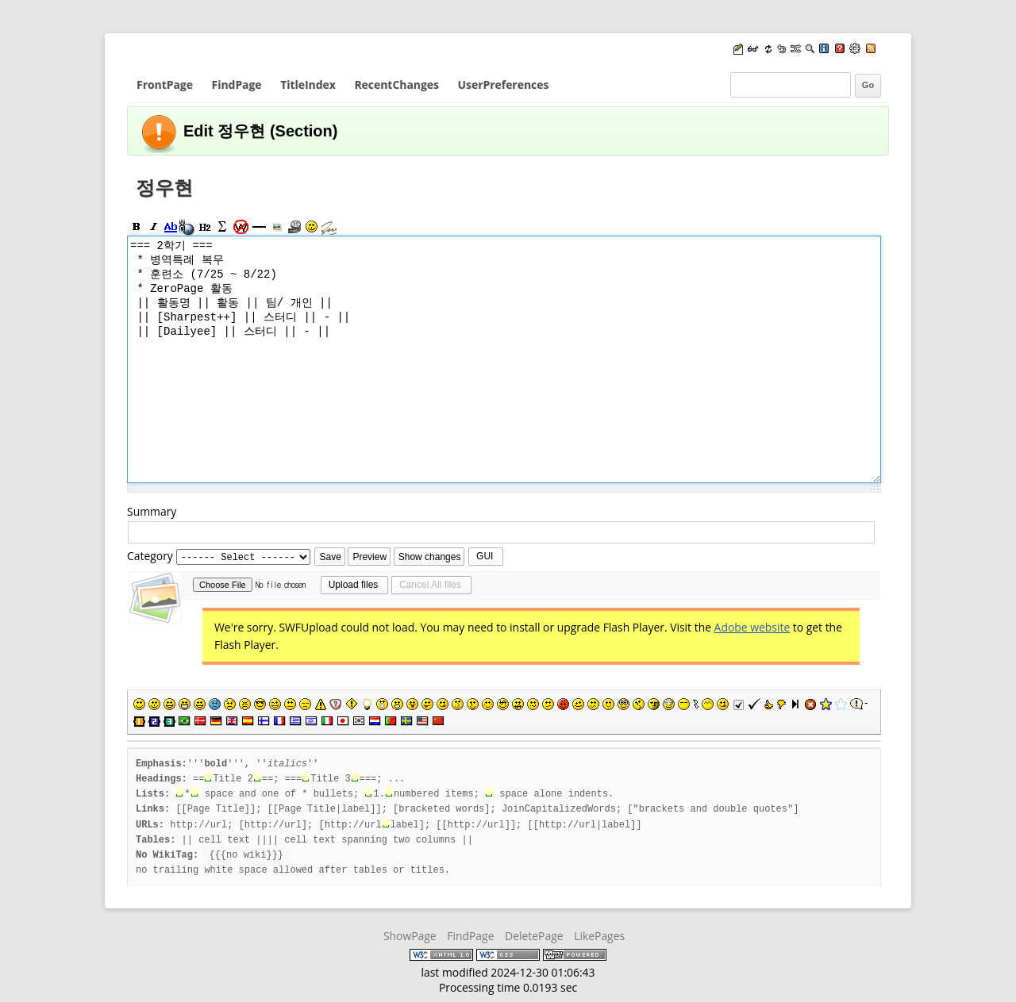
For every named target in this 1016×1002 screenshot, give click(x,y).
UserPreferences (503, 84)
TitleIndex (308, 84)
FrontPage (165, 84)
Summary (151, 511)
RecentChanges (396, 84)
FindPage (237, 84)
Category (150, 556)
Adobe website (752, 627)
